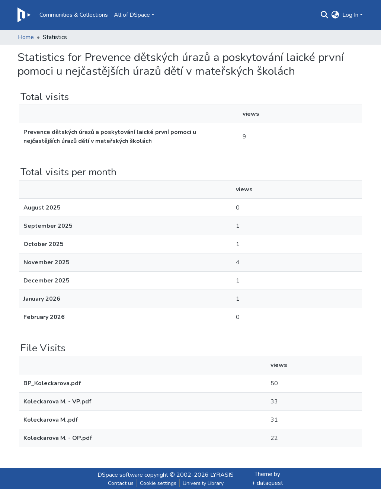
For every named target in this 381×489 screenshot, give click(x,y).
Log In (350, 15)
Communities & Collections (73, 15)
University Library (203, 483)
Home (26, 37)
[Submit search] (324, 14)
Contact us (121, 483)
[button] (335, 14)
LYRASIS (222, 475)
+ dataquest (267, 483)
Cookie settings (158, 483)
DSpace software (120, 475)
